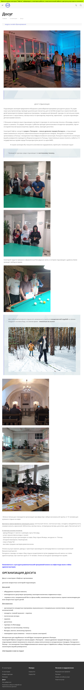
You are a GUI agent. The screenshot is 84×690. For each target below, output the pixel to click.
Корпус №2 (32, 674)
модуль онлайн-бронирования (15, 24)
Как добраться (6, 682)
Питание (5, 677)
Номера (31, 668)
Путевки (57, 674)
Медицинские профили (62, 671)
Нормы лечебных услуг (62, 677)
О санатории (6, 668)
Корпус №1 (32, 671)
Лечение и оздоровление (64, 668)
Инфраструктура (7, 674)
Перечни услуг (59, 679)
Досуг (4, 679)
